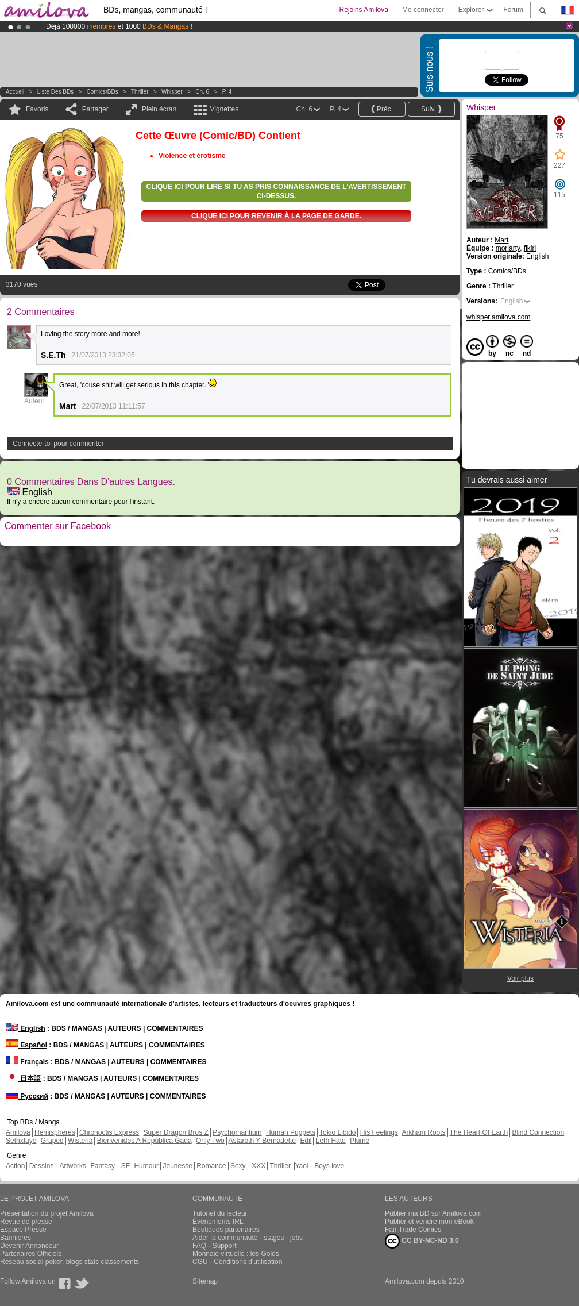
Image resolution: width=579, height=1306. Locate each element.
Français (27, 1062)
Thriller (140, 91)
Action (15, 1166)
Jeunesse (177, 1166)
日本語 (23, 1078)
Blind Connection (538, 1132)
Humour (146, 1166)
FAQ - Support (214, 1246)
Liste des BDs (55, 91)
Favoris (37, 109)
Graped (52, 1141)
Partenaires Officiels (30, 1254)
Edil (305, 1141)
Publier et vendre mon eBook (429, 1222)
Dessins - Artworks (57, 1166)
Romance (211, 1166)
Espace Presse (23, 1230)
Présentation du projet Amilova (47, 1213)
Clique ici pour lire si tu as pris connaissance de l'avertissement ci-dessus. (276, 191)
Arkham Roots (424, 1132)
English (29, 492)
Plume (359, 1141)
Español (26, 1045)
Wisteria (80, 1141)
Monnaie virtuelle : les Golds (235, 1254)
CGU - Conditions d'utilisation (237, 1262)
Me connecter (423, 10)
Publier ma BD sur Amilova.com (433, 1213)
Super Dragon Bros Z (175, 1132)
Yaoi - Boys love (319, 1166)
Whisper (172, 91)
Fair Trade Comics (413, 1230)
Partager (95, 109)
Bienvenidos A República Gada (144, 1141)
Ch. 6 (202, 91)
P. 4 (227, 91)
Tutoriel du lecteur (220, 1213)
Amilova (18, 1132)
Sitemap (205, 1281)
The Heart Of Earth (479, 1132)
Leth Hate (331, 1141)
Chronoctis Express (109, 1132)
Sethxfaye (21, 1141)
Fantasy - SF (110, 1166)
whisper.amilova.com (498, 317)
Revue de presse (26, 1222)
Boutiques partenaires (226, 1230)
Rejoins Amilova (363, 10)
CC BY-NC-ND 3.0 (422, 1241)
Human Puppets (290, 1132)
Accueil (15, 91)
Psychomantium (237, 1132)
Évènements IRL (218, 1222)
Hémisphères (54, 1132)
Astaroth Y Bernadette (262, 1141)
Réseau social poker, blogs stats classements (69, 1262)
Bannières (15, 1238)
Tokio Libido (337, 1132)
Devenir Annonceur (29, 1246)
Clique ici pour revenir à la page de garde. (276, 216)
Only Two (210, 1141)
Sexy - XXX (247, 1166)
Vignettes (224, 109)
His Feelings (379, 1132)
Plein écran (159, 109)
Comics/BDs (102, 91)
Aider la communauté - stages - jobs (247, 1238)
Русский (27, 1096)
